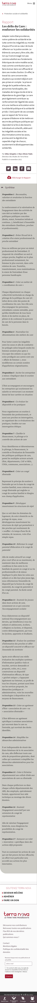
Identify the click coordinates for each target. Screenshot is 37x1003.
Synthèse (10, 187)
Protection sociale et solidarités (16, 13)
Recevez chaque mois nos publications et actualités (17, 959)
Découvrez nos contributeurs (15, 925)
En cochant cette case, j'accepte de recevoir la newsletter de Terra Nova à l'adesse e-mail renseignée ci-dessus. (16, 970)
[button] (33, 3)
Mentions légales (10, 946)
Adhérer (9, 896)
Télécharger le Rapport (18, 177)
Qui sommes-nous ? (11, 937)
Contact (6, 943)
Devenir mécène (13, 892)
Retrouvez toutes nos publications (17, 928)
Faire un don (11, 900)
